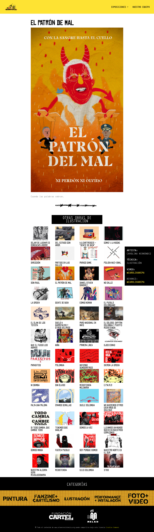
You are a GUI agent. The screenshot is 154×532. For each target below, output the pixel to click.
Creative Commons (112, 527)
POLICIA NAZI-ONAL (112, 262)
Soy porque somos (88, 450)
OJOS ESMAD (109, 345)
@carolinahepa (135, 272)
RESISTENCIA (61, 470)
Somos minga (37, 450)
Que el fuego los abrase (39, 346)
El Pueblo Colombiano (109, 304)
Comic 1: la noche (112, 242)
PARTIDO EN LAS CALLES (62, 264)
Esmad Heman (86, 302)
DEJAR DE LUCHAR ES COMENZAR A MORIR (40, 244)
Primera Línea (86, 345)
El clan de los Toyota (38, 324)
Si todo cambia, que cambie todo (40, 429)
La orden (35, 302)
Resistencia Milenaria (85, 386)
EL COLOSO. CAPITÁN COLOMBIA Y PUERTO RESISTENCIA (113, 325)
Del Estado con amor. (62, 244)
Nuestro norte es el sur (113, 451)
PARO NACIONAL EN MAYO (88, 324)
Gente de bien (62, 302)
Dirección (35, 262)
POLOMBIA (59, 365)
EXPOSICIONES (118, 7)
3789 (106, 470)
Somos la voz (86, 427)
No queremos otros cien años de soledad (113, 408)
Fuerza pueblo (62, 450)
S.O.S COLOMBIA (87, 470)
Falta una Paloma (39, 405)
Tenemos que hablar (61, 429)
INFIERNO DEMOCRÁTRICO (86, 366)
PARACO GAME (85, 262)
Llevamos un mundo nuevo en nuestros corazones (113, 430)
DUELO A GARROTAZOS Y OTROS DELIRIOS (62, 325)
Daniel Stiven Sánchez (86, 284)
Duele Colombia (87, 405)
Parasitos (36, 365)
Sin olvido (60, 385)
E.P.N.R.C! (108, 385)
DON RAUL (35, 282)
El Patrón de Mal (63, 282)
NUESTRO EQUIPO (141, 7)
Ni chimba (35, 385)
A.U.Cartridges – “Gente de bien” (88, 244)
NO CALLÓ (108, 282)
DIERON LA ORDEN (112, 365)
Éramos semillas (63, 405)
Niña (57, 345)
